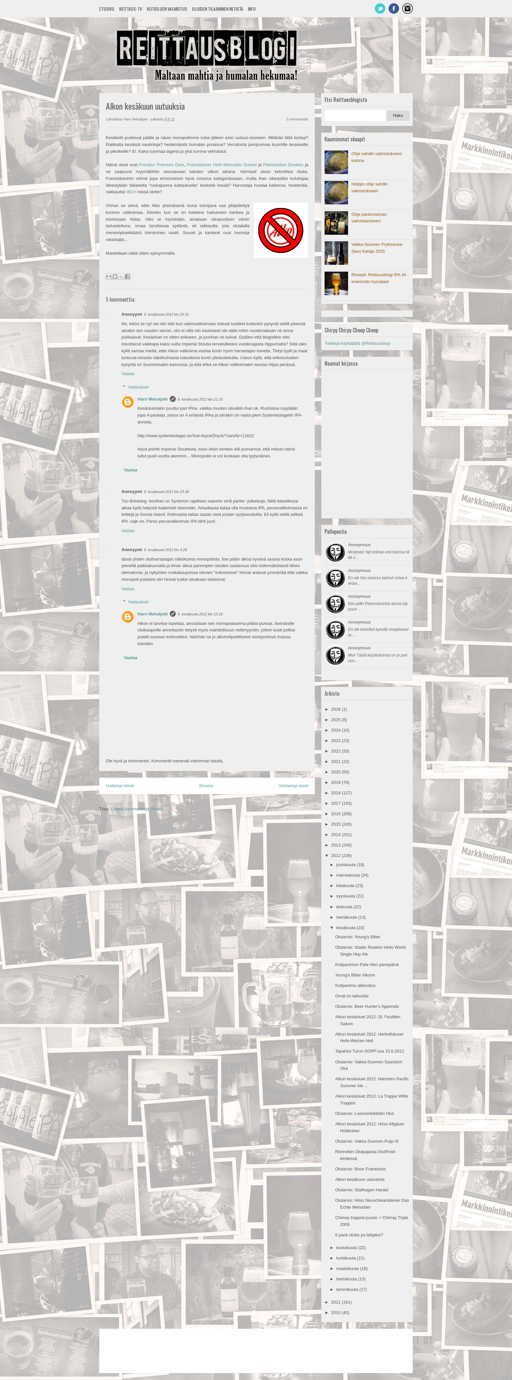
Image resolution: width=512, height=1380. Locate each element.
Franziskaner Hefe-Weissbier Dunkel (222, 164)
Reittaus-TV (130, 8)
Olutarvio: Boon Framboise (360, 1168)
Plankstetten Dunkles (283, 164)
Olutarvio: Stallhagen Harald (361, 1189)
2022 (336, 751)
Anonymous (359, 544)
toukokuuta (347, 1247)
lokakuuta (346, 885)
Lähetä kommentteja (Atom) (137, 808)
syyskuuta (346, 896)
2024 (336, 730)
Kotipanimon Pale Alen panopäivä (366, 964)
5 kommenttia (297, 119)
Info (252, 8)
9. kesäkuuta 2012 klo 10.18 (200, 614)
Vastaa (128, 373)
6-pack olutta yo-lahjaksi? (359, 1234)
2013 (336, 845)
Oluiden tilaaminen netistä (217, 8)
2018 (336, 792)
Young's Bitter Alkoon (355, 975)
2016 (336, 813)
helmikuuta (347, 1279)
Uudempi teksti (120, 785)
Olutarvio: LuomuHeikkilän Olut (364, 1113)
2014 (336, 834)
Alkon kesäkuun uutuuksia (359, 1179)
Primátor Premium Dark (161, 164)
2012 (336, 855)
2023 (336, 740)
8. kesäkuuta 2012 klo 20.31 (166, 314)
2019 (336, 782)
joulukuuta (346, 864)
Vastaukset (138, 387)
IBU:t (132, 191)
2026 (336, 709)
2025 (336, 719)
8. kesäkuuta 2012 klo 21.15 (200, 399)
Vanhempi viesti (293, 785)
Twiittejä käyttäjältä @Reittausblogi (357, 343)
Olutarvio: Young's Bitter (357, 936)
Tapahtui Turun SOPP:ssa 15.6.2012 (369, 1051)
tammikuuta (348, 1289)
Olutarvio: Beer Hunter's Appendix (367, 1006)
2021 (336, 761)
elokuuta (345, 906)
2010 (336, 1312)
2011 (336, 1302)
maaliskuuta (348, 1268)
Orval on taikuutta (351, 995)
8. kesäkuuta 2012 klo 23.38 (166, 492)
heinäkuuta (347, 917)
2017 (336, 803)
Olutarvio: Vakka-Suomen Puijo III (366, 1141)
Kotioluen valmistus (167, 8)
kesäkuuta (346, 927)
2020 (336, 771)
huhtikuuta (346, 1258)
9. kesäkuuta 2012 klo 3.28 (165, 550)
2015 (336, 824)
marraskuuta (348, 875)
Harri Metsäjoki (152, 399)
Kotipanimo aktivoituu (355, 985)
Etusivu (106, 8)
